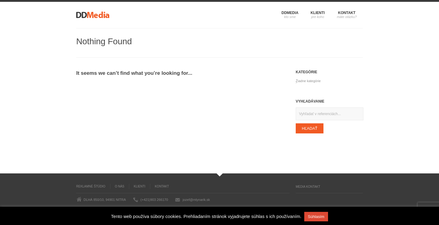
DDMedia (289, 13)
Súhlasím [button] (316, 216)
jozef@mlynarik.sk (196, 199)
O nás (119, 186)
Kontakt (346, 13)
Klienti (318, 13)
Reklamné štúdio (90, 186)
